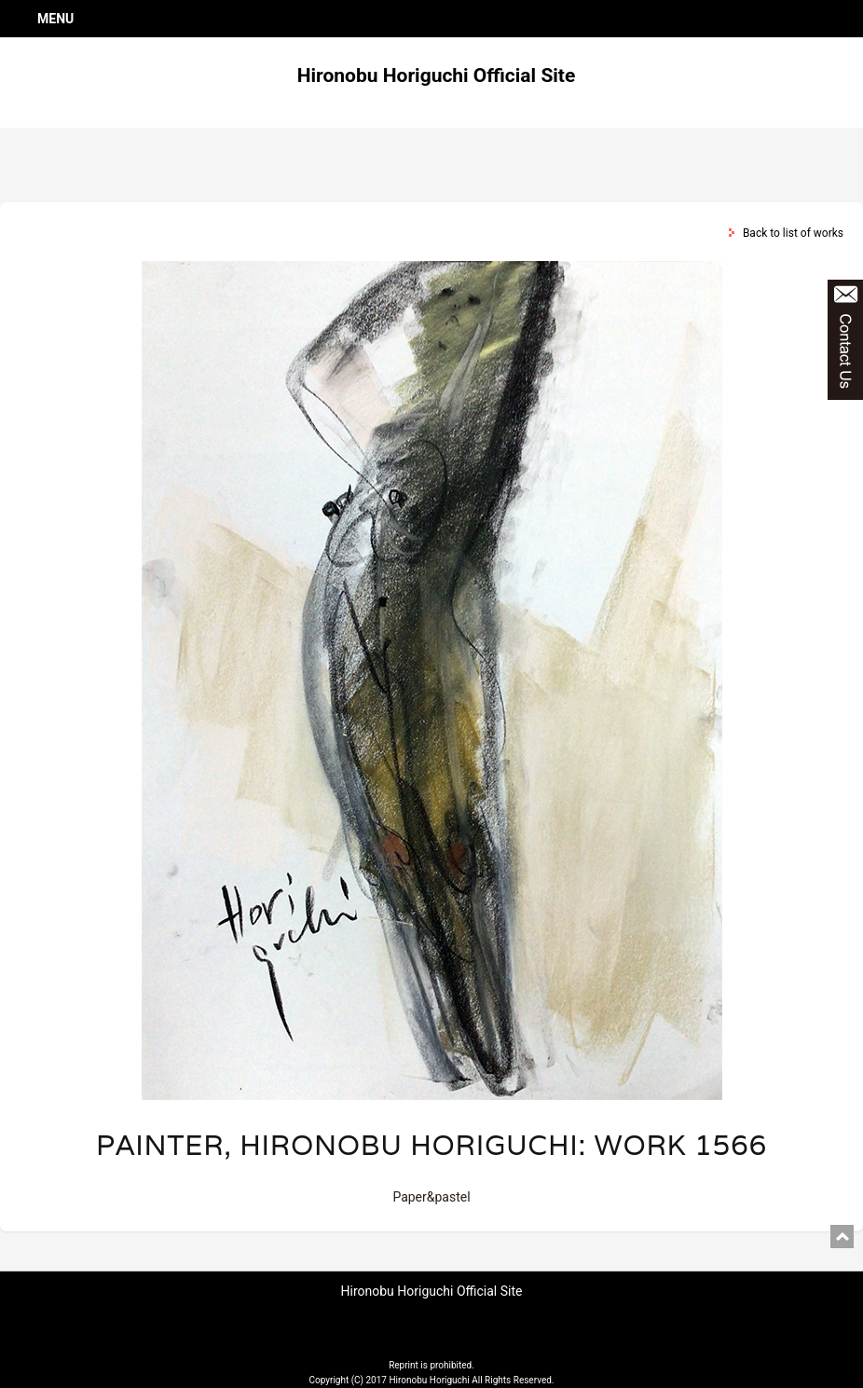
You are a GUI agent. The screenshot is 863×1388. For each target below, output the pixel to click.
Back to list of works (793, 233)
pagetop (842, 1236)
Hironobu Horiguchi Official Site (436, 75)
